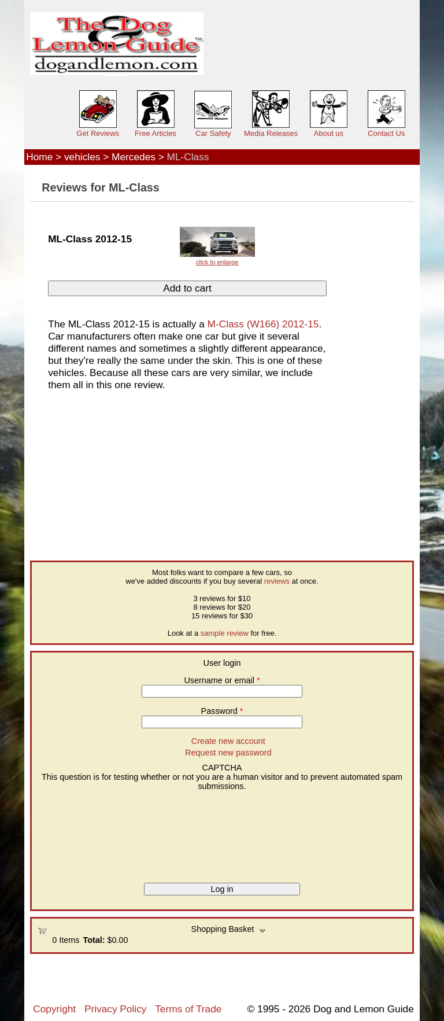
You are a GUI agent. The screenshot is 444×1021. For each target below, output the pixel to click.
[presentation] (85, 832)
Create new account (228, 741)
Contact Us (386, 133)
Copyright (54, 1009)
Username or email (222, 680)
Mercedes (134, 157)
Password (222, 711)
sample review (225, 633)
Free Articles (155, 133)
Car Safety (213, 133)
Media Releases (271, 133)
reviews (277, 581)
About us (328, 133)
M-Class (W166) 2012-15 (263, 324)
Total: (94, 940)
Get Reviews (97, 133)
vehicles (82, 157)
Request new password (228, 752)
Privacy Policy (115, 1009)
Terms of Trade (188, 1009)
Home (39, 157)
